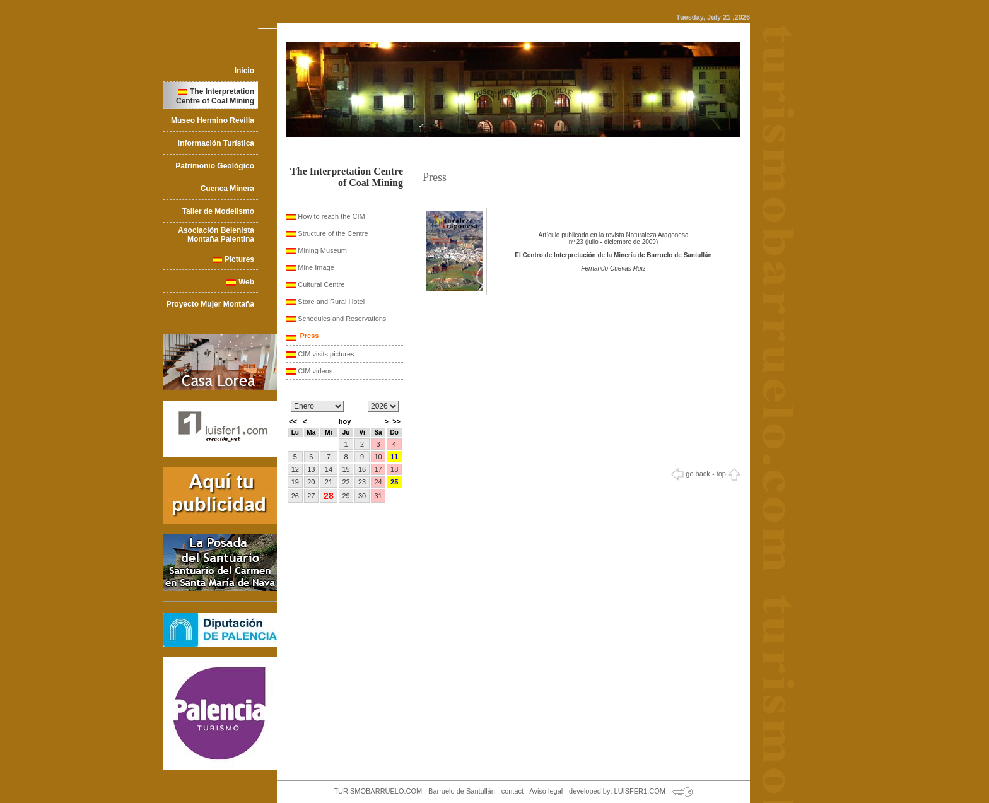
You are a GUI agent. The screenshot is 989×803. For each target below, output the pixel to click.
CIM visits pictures (326, 354)
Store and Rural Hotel (331, 301)
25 (394, 482)
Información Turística (216, 143)
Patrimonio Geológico (214, 165)
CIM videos (315, 371)
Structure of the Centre (333, 233)
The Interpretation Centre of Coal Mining (215, 96)
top (728, 474)
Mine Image (316, 267)
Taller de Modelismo (218, 211)
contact (512, 791)
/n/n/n (383, 406)
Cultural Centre (321, 284)
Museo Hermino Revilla (212, 120)
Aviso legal (546, 791)
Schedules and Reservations (342, 318)
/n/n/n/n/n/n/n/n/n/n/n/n (317, 406)
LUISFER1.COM (639, 791)
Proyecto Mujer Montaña (210, 304)
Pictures (239, 259)
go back (690, 474)
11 (394, 456)
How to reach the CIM (331, 216)
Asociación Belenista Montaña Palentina (216, 234)
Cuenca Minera (227, 188)
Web (246, 282)
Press (308, 335)
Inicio (244, 70)
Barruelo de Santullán (461, 791)
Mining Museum (322, 250)
